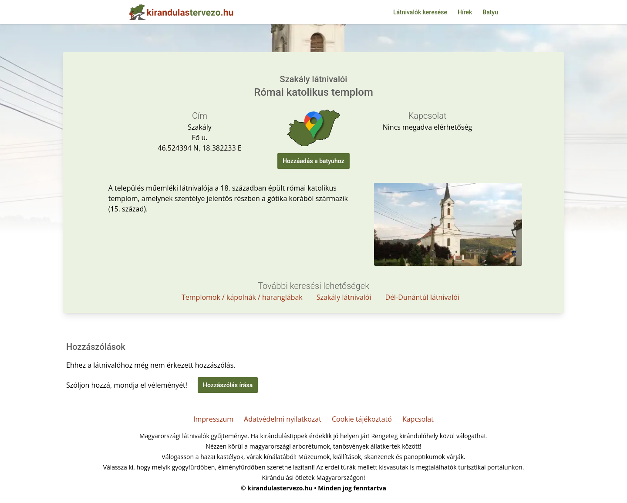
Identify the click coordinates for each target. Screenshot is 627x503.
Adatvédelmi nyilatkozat (282, 419)
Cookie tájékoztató (362, 419)
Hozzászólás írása (228, 385)
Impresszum (213, 419)
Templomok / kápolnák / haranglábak (242, 297)
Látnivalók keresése (420, 12)
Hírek (465, 12)
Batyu (490, 12)
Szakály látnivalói (344, 297)
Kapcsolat (418, 419)
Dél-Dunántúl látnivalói (422, 297)
